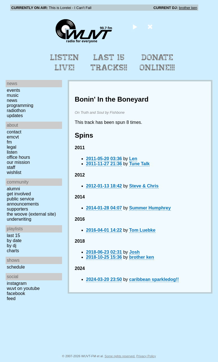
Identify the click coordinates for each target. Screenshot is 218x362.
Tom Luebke (142, 230)
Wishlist (14, 172)
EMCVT (13, 137)
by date (14, 240)
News (12, 100)
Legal (11, 147)
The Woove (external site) (31, 214)
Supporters (17, 209)
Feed (11, 298)
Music (13, 95)
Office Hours (18, 157)
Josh (134, 252)
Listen (12, 152)
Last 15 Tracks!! (109, 62)
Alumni (13, 188)
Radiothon (16, 110)
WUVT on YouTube (23, 288)
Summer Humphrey (150, 207)
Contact (14, 131)
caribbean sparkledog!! (154, 279)
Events (13, 90)
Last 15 (13, 235)
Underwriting (19, 219)
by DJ (11, 245)
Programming (20, 105)
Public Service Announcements (23, 201)
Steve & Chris (143, 186)
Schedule (16, 267)
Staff (11, 167)
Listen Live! (64, 62)
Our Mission (18, 162)
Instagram (17, 283)
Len (133, 158)
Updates (15, 115)
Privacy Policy (146, 356)
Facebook (16, 293)
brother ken (188, 8)
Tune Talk (139, 163)
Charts (13, 250)
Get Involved (19, 193)
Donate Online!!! (157, 62)
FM (9, 142)
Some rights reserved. (120, 356)
